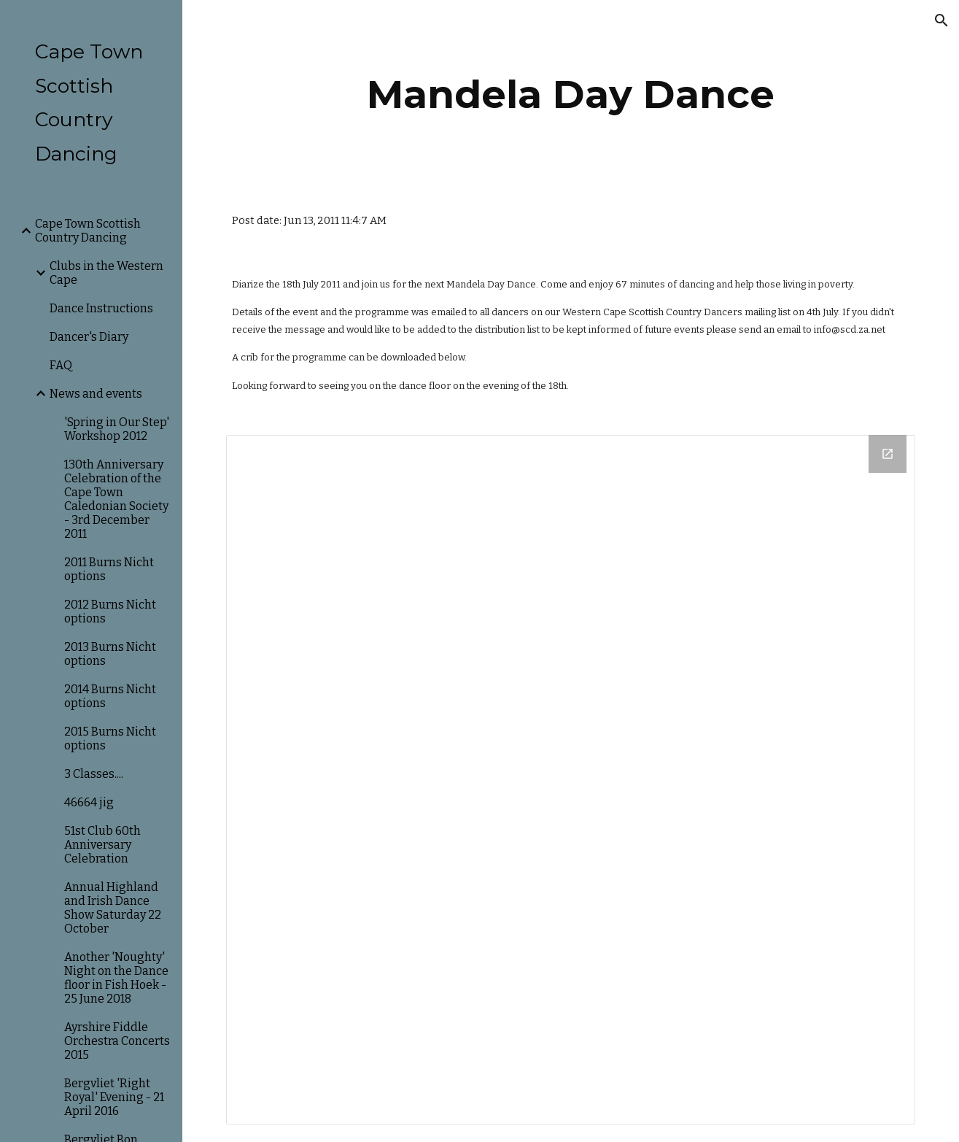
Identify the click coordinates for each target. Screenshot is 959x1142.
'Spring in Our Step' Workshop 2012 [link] (116, 429)
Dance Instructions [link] (101, 308)
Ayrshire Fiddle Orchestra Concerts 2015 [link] (117, 1041)
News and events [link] (96, 394)
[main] (571, 94)
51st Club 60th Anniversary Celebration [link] (102, 844)
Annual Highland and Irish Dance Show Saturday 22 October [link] (112, 907)
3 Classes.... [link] (93, 774)
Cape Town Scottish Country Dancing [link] (88, 230)
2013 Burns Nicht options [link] (110, 654)
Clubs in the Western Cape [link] (106, 273)
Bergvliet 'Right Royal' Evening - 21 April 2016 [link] (114, 1097)
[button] (941, 20)
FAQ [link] (61, 365)
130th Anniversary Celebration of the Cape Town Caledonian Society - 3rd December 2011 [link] (116, 499)
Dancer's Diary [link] (89, 337)
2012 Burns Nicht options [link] (110, 611)
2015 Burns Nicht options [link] (110, 738)
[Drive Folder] (570, 779)
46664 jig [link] (89, 802)
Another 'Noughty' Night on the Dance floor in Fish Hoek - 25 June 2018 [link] (116, 978)
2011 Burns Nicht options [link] (109, 569)
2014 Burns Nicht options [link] (110, 696)
